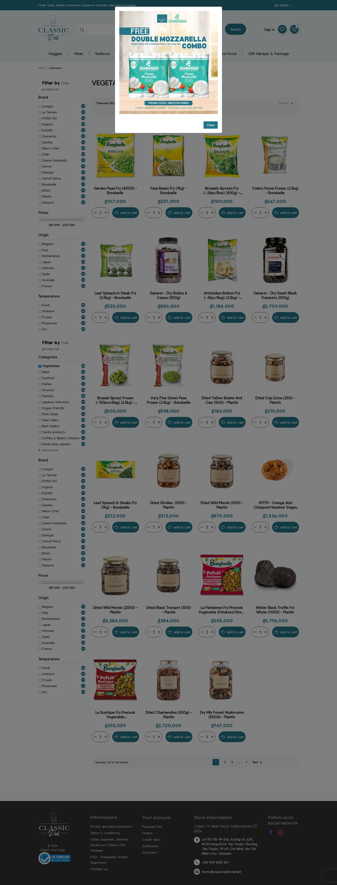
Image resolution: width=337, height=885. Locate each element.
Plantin (47, 196)
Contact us (99, 865)
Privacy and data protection (111, 823)
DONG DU (49, 118)
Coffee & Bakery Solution (61, 438)
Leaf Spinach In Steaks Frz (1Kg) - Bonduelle (115, 501)
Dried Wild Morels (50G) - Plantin (222, 501)
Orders (147, 829)
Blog (271, 6)
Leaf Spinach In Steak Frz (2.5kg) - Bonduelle (115, 291)
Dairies (47, 384)
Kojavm (47, 124)
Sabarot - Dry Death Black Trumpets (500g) (275, 291)
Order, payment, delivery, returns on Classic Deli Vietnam (109, 841)
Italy (45, 250)
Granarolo (49, 136)
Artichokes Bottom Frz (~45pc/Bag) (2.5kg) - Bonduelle (222, 292)
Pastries (48, 396)
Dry (44, 329)
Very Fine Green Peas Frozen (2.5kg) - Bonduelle (168, 396)
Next (258, 759)
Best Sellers (50, 426)
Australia (48, 280)
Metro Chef (50, 148)
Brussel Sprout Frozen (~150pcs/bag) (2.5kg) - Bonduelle (115, 396)
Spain (46, 274)
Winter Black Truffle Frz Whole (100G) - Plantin (275, 606)
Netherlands (51, 256)
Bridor (46, 190)
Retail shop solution (56, 444)
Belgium (48, 244)
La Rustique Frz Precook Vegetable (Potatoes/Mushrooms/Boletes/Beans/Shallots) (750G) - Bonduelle (115, 711)
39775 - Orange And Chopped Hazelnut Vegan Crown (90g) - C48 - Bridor (275, 501)
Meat (78, 53)
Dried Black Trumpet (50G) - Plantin (168, 606)
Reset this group (49, 450)
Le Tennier (49, 112)
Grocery (149, 53)
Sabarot (48, 202)
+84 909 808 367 (215, 859)
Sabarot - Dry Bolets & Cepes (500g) (168, 291)
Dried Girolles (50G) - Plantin (168, 501)
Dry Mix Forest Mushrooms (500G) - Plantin (222, 711)
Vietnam (48, 268)
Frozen (47, 317)
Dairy (125, 53)
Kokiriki (47, 130)
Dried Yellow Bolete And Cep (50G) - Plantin (222, 396)
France (47, 286)
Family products (53, 432)
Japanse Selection (55, 402)
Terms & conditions (105, 829)
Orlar (45, 154)
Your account (156, 814)
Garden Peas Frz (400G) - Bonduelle (115, 187)
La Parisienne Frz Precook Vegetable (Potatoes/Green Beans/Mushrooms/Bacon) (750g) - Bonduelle (221, 606)
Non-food (227, 53)
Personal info (152, 823)
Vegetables (50, 366)
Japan (46, 262)
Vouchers (149, 849)
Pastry (201, 53)
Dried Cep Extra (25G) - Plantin (275, 396)
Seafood (102, 53)
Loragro (47, 106)
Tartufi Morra (51, 178)
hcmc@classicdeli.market (221, 868)
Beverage (176, 53)
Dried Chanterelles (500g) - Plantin (169, 711)
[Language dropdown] (283, 5)
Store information (213, 814)
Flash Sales (50, 420)
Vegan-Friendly (53, 408)
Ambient (48, 311)
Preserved (49, 323)
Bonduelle (49, 184)
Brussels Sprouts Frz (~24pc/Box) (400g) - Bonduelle (222, 187)
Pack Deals (50, 414)
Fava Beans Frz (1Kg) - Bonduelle (168, 187)
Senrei (46, 166)
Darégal (47, 172)
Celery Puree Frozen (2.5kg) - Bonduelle (275, 187)
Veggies (55, 53)
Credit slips (151, 836)
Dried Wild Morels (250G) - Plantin (115, 606)
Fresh (46, 305)
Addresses (150, 842)
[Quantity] (100, 209)
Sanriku (47, 142)
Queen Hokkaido (54, 160)
